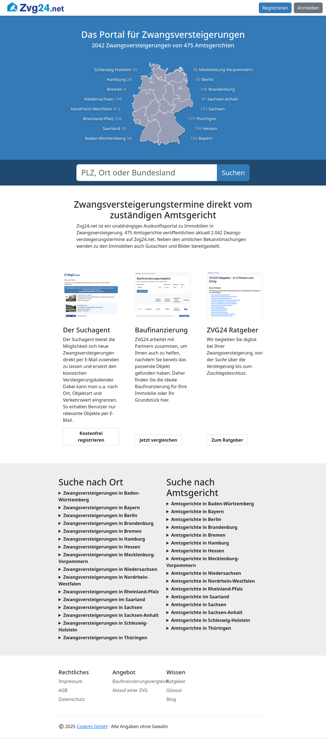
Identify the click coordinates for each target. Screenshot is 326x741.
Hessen (210, 128)
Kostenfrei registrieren (91, 436)
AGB (62, 690)
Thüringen (206, 118)
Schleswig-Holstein (112, 69)
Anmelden (308, 8)
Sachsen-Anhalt (222, 99)
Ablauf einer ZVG (130, 690)
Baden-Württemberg (105, 138)
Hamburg (116, 79)
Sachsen (216, 109)
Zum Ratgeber (227, 440)
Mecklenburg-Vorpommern (226, 69)
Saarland (111, 128)
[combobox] (146, 172)
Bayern (206, 138)
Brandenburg (221, 89)
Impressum (70, 681)
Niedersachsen (99, 99)
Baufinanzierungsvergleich (140, 681)
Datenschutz (71, 699)
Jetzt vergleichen (158, 440)
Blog (171, 699)
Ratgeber (176, 681)
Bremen (115, 89)
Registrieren (275, 8)
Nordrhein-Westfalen (91, 109)
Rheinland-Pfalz (98, 118)
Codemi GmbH (92, 726)
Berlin (207, 79)
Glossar (174, 690)
